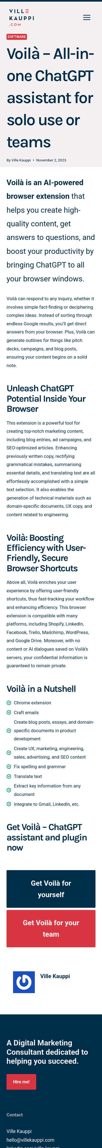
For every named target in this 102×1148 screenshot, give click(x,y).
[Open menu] (86, 17)
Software (17, 37)
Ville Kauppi (21, 160)
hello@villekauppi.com (30, 1140)
